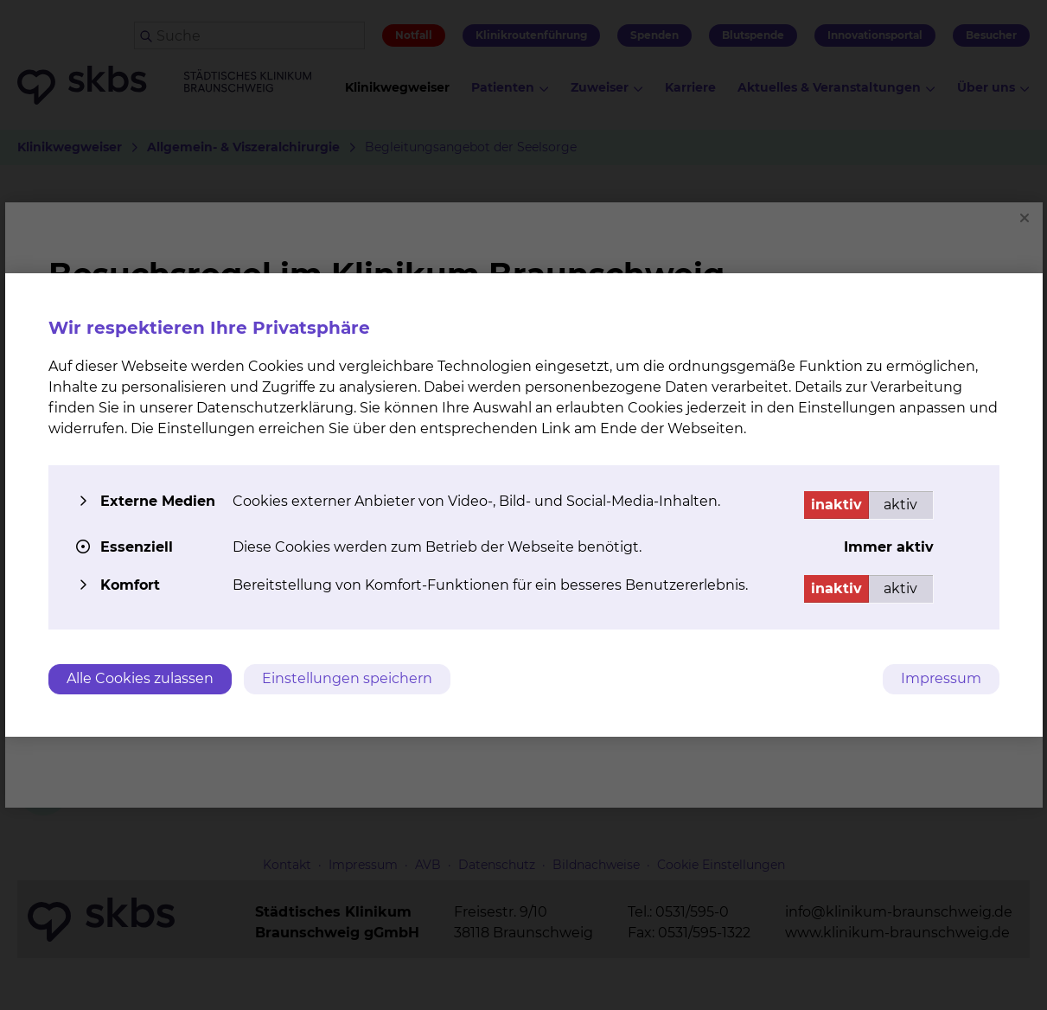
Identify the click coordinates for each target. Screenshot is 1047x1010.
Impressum (941, 678)
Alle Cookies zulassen (140, 678)
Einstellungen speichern (347, 678)
